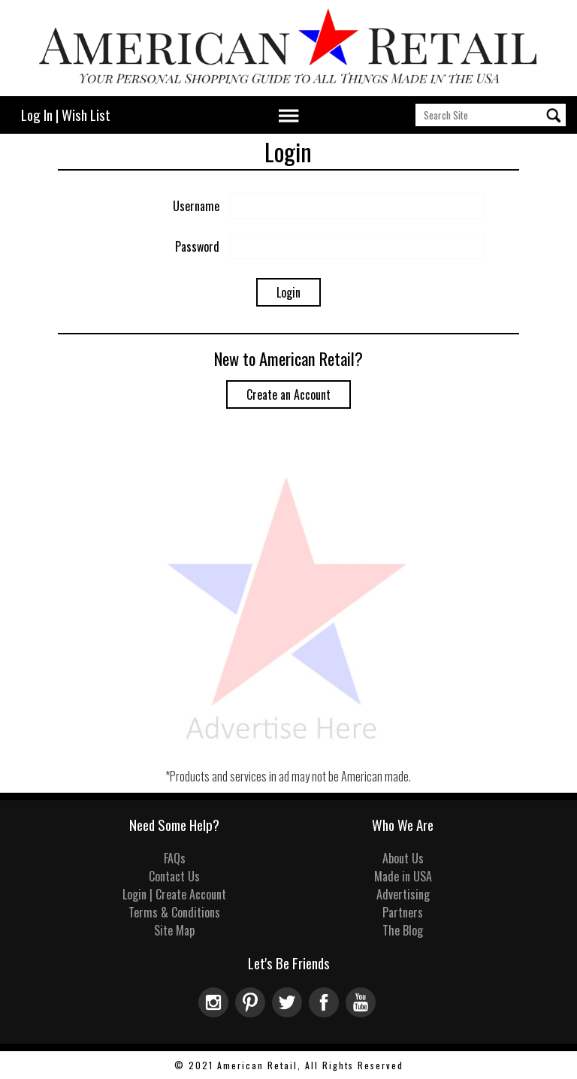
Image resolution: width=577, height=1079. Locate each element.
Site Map (174, 930)
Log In (37, 114)
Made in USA (403, 876)
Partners (402, 912)
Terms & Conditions (174, 912)
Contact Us (174, 876)
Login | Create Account (174, 894)
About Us (403, 858)
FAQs (175, 858)
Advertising (403, 894)
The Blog (402, 930)
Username (196, 206)
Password (197, 246)
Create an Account (288, 394)
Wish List (86, 114)
